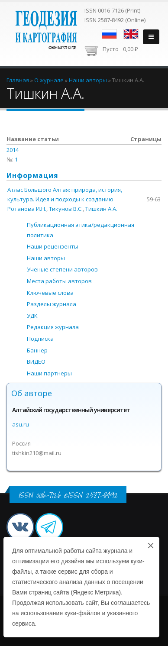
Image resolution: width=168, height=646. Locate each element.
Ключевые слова (50, 293)
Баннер (37, 350)
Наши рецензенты (52, 246)
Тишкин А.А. (101, 209)
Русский (109, 34)
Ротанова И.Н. (26, 209)
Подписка (40, 338)
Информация (32, 175)
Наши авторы (46, 258)
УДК (32, 316)
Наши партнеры (49, 373)
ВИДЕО (36, 361)
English (131, 34)
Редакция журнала (53, 327)
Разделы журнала (51, 304)
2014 (12, 150)
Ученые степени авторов (62, 269)
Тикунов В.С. (66, 209)
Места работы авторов (59, 281)
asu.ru (20, 424)
